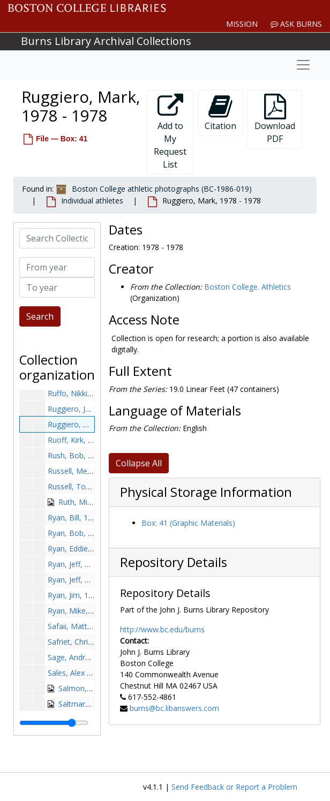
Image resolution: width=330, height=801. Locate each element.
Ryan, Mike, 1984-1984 (87, 611)
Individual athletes (92, 200)
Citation (220, 113)
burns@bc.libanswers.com (174, 708)
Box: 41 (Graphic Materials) (188, 523)
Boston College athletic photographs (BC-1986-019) (162, 189)
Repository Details (173, 562)
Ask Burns (296, 24)
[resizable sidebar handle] (53, 723)
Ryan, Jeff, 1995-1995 (85, 580)
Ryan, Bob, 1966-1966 (86, 533)
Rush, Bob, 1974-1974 (86, 455)
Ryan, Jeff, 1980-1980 (85, 564)
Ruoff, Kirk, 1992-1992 (86, 440)
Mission (242, 24)
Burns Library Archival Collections (106, 41)
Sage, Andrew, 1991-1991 (92, 657)
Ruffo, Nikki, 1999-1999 (88, 393)
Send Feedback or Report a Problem (234, 787)
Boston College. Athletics (247, 287)
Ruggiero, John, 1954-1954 (94, 409)
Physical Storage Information (206, 492)
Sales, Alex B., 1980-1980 (91, 673)
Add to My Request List (170, 132)
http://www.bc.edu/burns (162, 629)
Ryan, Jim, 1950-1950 (84, 595)
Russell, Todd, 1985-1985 (92, 486)
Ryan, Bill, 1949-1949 (84, 517)
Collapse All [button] (139, 463)
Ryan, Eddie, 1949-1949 (88, 548)
